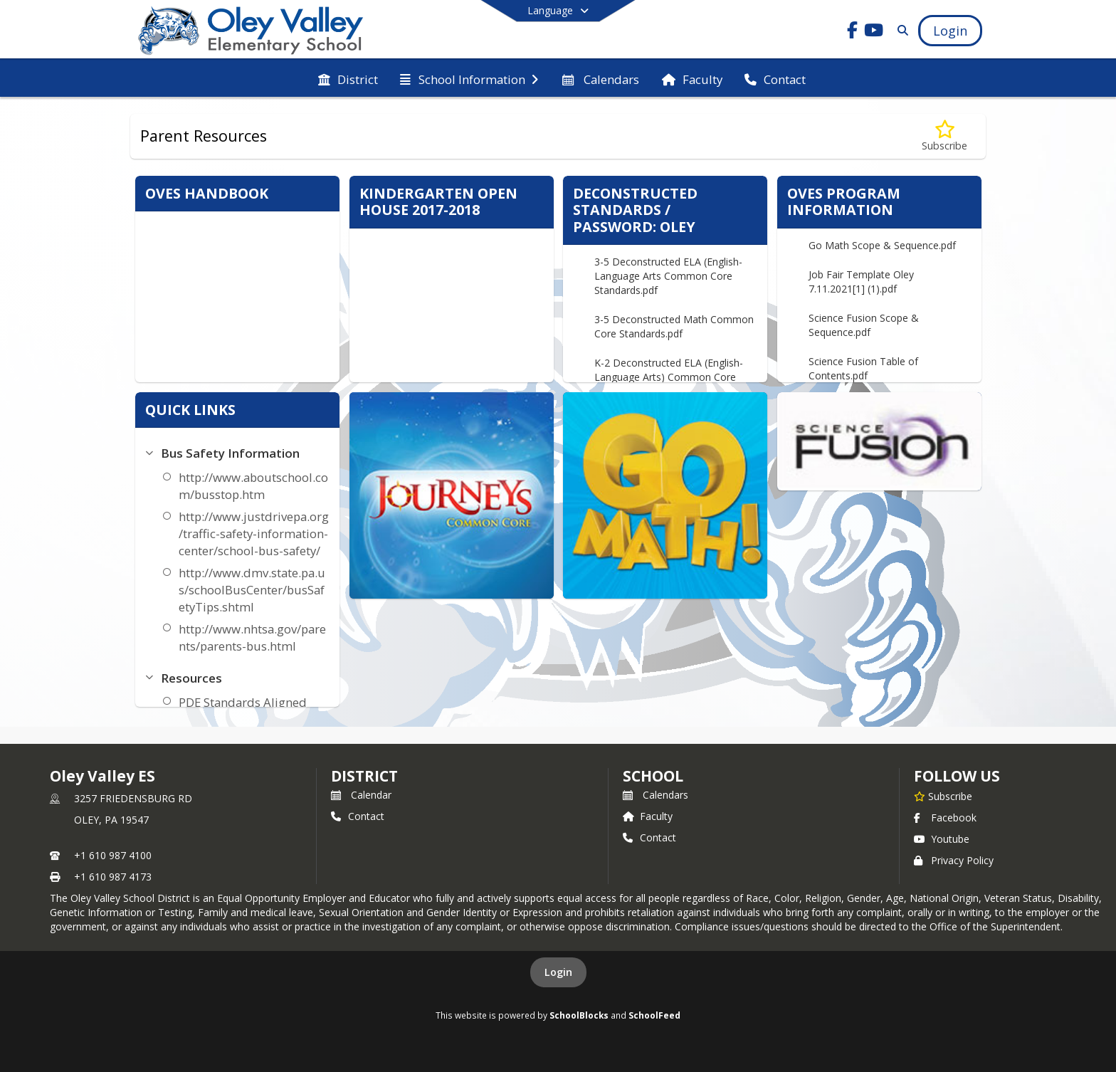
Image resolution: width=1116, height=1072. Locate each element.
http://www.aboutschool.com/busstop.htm (253, 486)
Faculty (648, 816)
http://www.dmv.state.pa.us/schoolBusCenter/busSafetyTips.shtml (252, 589)
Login (558, 972)
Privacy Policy (954, 860)
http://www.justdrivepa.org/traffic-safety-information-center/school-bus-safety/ (254, 533)
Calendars (655, 795)
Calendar (361, 795)
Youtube (941, 839)
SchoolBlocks (579, 1015)
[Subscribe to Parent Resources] (944, 136)
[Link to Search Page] (900, 30)
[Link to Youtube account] (874, 32)
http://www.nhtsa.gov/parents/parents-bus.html (252, 637)
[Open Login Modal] (950, 30)
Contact (357, 816)
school (653, 776)
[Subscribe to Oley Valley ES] (943, 796)
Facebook (945, 817)
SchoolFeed (654, 1015)
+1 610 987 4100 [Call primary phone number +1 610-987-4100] (113, 855)
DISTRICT (364, 776)
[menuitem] (348, 78)
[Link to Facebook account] (852, 32)
